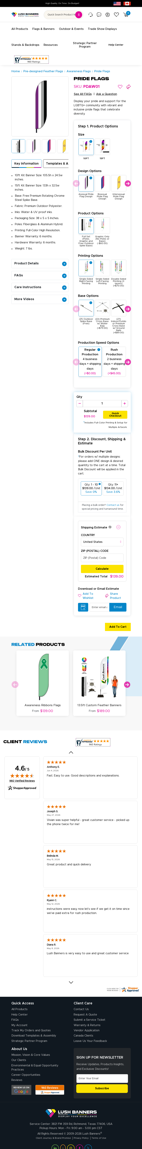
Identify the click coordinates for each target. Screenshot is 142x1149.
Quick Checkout (115, 410)
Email (116, 603)
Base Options (88, 291)
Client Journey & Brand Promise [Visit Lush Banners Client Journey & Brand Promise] (50, 1131)
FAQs (40, 271)
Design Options (90, 167)
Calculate (102, 564)
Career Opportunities (25, 1068)
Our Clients (18, 1053)
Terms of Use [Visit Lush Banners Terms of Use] (104, 1131)
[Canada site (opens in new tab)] (127, 3)
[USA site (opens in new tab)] (117, 3)
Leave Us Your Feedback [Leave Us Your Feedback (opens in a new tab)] (90, 1034)
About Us (19, 1042)
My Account (19, 1018)
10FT (86, 154)
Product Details (40, 259)
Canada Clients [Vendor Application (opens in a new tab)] (83, 1028)
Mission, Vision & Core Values (30, 1048)
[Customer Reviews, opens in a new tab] (31, 55)
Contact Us (81, 1002)
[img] (22, 769)
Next (128, 179)
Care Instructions (40, 283)
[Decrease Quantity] (79, 399)
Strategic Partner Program (29, 1034)
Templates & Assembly (63, 159)
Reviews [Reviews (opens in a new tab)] (16, 1073)
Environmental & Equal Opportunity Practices (34, 1060)
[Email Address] (102, 1071)
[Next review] (71, 976)
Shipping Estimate (94, 523)
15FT (102, 154)
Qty (79, 392)
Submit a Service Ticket (89, 1013)
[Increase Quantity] (124, 399)
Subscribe (102, 1081)
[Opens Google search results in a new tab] (21, 1083)
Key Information (26, 159)
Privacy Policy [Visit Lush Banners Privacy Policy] (83, 1131)
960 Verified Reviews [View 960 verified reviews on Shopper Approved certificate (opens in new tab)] (22, 773)
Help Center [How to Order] (19, 1007)
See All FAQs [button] (83, 90)
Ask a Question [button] (106, 90)
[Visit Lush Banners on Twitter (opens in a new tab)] (88, 1140)
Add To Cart (116, 623)
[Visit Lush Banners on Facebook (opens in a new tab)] (79, 1140)
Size (81, 130)
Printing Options (90, 251)
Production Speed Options (98, 338)
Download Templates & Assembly (33, 1028)
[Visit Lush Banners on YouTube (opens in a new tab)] (63, 1140)
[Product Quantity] (102, 399)
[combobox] (102, 538)
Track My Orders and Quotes (31, 1023)
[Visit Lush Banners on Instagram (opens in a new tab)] (70, 1140)
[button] (120, 82)
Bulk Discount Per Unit (95, 447)
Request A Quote (85, 1007)
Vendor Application (86, 1023)
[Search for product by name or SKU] (63, 14)
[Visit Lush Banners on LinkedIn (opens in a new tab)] (55, 1140)
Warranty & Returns (87, 1018)
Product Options (91, 209)
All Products (19, 1002)
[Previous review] (71, 746)
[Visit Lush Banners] (71, 1105)
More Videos (40, 295)
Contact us (113, 501)
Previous (76, 179)
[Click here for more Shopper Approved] (122, 983)
